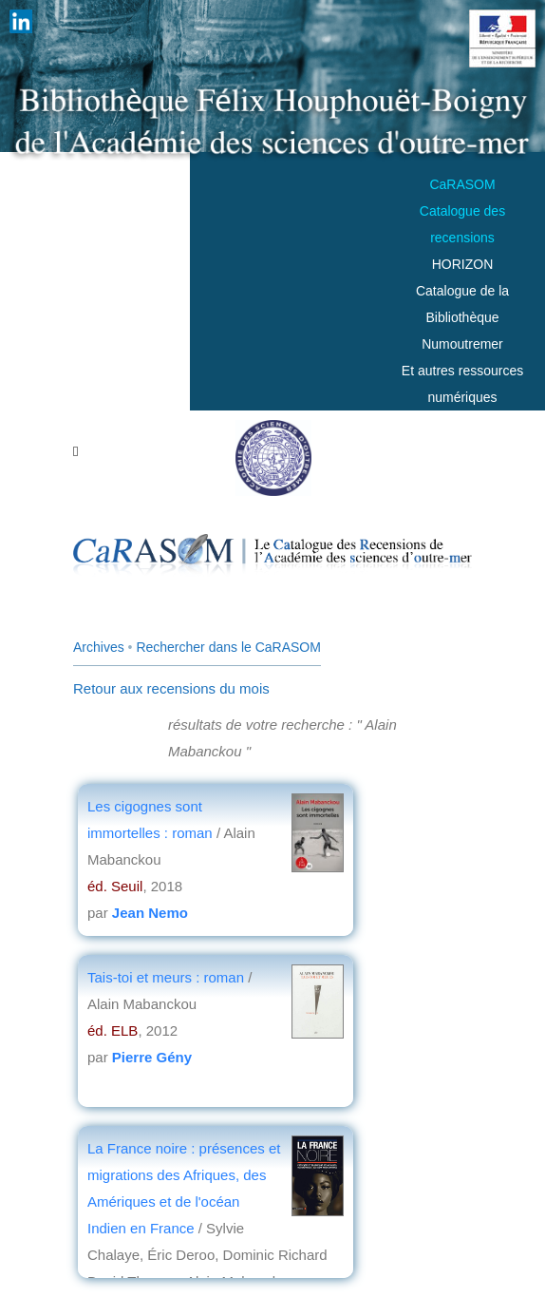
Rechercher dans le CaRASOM (228, 647)
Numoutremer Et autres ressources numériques (462, 370)
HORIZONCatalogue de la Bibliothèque (462, 291)
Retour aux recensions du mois (171, 688)
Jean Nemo (150, 913)
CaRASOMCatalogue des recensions (462, 211)
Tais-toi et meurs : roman (165, 977)
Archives (98, 647)
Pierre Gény (152, 1057)
